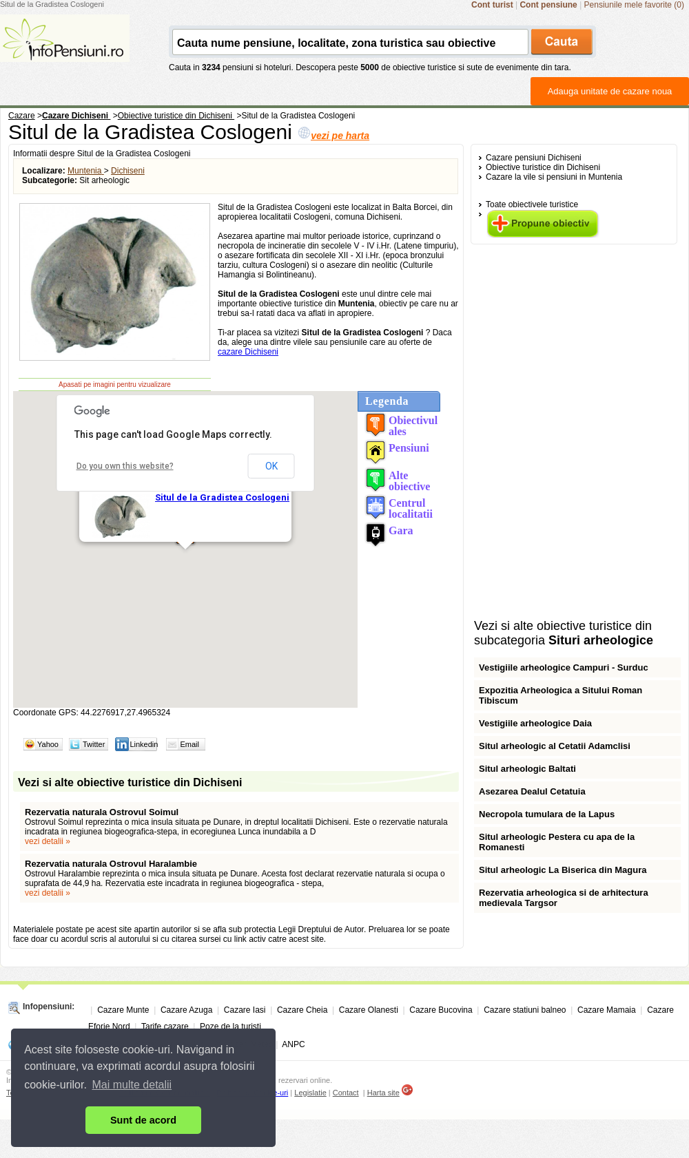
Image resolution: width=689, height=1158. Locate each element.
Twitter (94, 744)
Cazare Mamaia (606, 1010)
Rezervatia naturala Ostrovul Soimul (101, 812)
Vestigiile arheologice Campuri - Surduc (563, 667)
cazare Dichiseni (248, 352)
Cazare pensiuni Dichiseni (534, 157)
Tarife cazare (165, 1026)
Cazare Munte (123, 1010)
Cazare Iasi (245, 1010)
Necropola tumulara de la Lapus (547, 814)
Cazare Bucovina (440, 1010)
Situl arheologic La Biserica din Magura (562, 870)
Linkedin (144, 744)
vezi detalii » (47, 841)
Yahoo (48, 744)
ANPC (293, 1044)
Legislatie (310, 1092)
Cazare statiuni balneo (525, 1010)
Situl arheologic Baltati (527, 769)
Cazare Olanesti (368, 1010)
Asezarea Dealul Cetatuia (532, 791)
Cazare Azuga (186, 1010)
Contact (346, 1092)
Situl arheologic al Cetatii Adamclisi (554, 746)
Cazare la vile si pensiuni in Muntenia (554, 177)
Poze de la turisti (230, 1026)
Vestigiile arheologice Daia (535, 723)
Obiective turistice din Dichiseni (543, 167)
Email (189, 744)
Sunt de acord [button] (143, 1120)
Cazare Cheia (302, 1010)
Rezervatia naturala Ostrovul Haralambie (111, 864)
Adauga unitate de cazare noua (610, 91)
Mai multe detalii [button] (132, 1085)
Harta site (383, 1092)
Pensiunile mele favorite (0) (634, 5)
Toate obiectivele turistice (532, 204)
